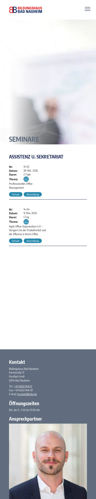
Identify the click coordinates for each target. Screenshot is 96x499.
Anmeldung (33, 194)
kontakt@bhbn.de (27, 394)
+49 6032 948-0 (23, 386)
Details (16, 194)
